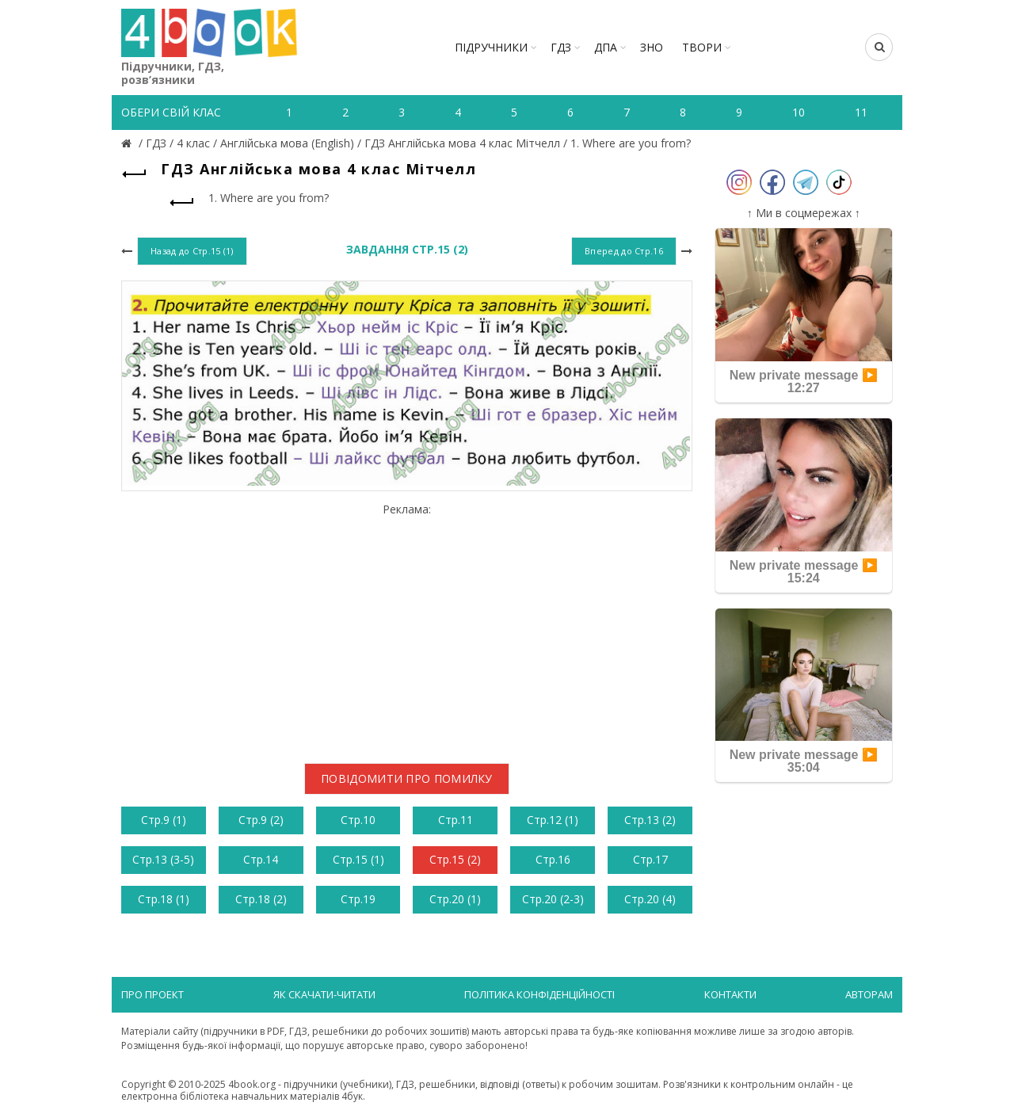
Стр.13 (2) (650, 819)
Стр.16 (553, 859)
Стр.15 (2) (455, 859)
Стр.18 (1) (163, 898)
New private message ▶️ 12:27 (804, 381)
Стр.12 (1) (552, 819)
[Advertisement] (406, 627)
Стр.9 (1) (163, 819)
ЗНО (651, 47)
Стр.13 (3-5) (163, 859)
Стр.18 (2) (261, 898)
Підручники (491, 47)
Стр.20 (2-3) (553, 898)
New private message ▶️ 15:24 (804, 572)
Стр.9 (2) (261, 819)
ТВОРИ (702, 47)
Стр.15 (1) (358, 859)
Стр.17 (650, 859)
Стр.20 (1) (455, 898)
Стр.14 (260, 859)
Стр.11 (455, 819)
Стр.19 (358, 898)
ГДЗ (561, 47)
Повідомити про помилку (407, 778)
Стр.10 (358, 819)
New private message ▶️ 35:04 (804, 761)
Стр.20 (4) (650, 898)
